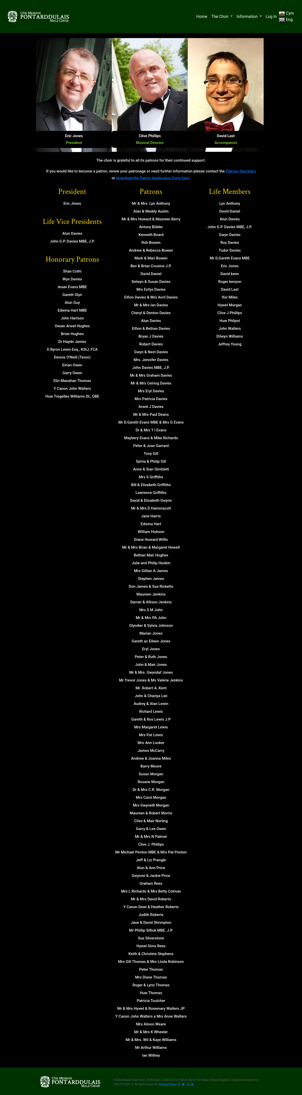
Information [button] (248, 16)
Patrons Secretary (241, 171)
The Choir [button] (220, 16)
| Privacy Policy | (168, 1084)
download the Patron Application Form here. (153, 178)
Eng (286, 19)
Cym (286, 13)
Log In (271, 16)
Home (201, 16)
